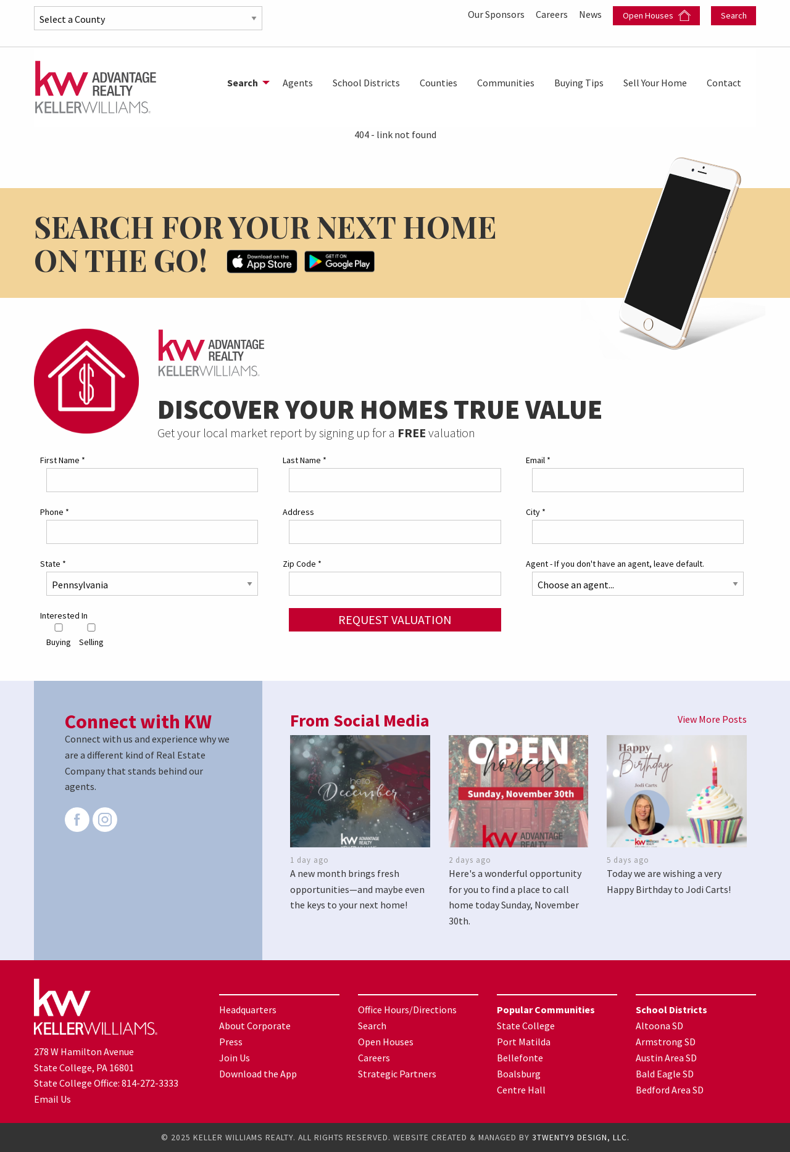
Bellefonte (520, 1057)
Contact (724, 82)
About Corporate (255, 1025)
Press (231, 1041)
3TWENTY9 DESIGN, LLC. (581, 1137)
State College (526, 1025)
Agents (298, 82)
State (53, 563)
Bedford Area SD (670, 1090)
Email (538, 460)
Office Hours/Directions (407, 1009)
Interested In (64, 615)
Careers (553, 14)
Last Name (304, 460)
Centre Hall (521, 1090)
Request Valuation (395, 619)
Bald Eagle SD (665, 1074)
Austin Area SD (666, 1057)
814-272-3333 (150, 1083)
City (536, 511)
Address (298, 511)
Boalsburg (519, 1074)
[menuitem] (245, 82)
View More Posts (712, 719)
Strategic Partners (397, 1074)
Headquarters (247, 1009)
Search (734, 15)
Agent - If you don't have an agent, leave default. (615, 563)
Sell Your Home (655, 82)
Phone (54, 511)
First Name (62, 460)
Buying (58, 635)
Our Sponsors (497, 14)
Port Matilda (524, 1041)
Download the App (258, 1074)
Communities (505, 82)
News (591, 14)
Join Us (234, 1057)
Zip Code (302, 563)
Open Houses (657, 16)
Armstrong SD (666, 1041)
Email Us (52, 1099)
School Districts (366, 82)
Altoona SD (659, 1025)
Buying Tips (579, 82)
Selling (91, 635)
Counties (438, 82)
